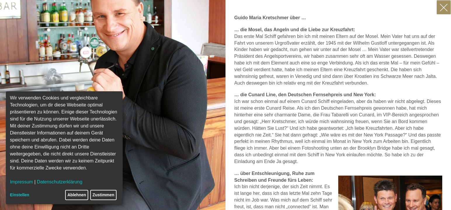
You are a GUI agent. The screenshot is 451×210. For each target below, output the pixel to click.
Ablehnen (76, 194)
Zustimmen (104, 194)
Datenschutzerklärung (59, 181)
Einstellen (19, 194)
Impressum (21, 181)
